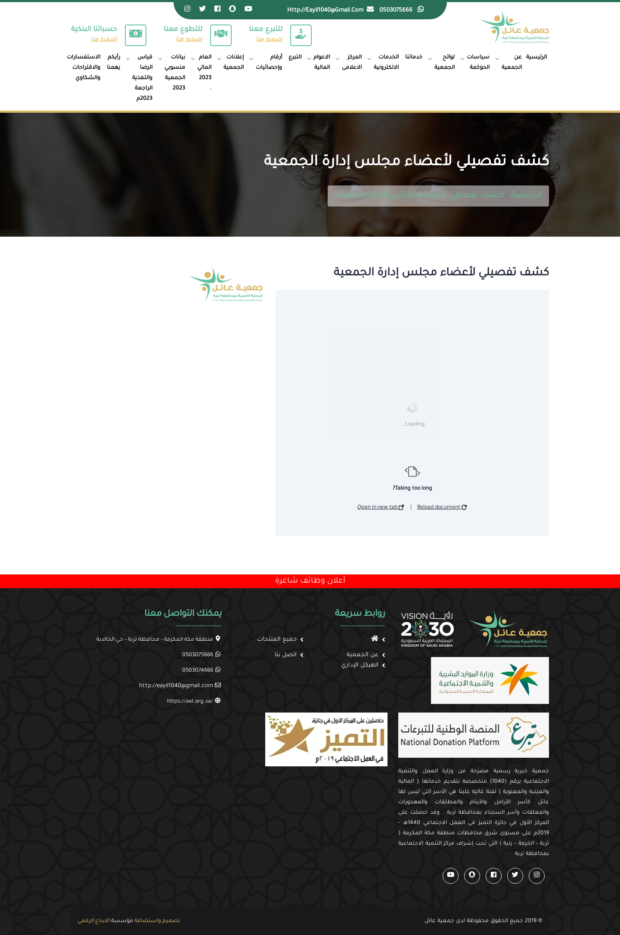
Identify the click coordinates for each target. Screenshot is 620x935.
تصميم (171, 921)
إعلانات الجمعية (233, 63)
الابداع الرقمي (94, 921)
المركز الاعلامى (352, 63)
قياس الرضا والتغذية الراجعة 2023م (142, 78)
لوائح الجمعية (444, 63)
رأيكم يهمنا (113, 63)
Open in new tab (380, 508)
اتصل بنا (286, 655)
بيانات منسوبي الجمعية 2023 (174, 73)
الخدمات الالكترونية (386, 63)
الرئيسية (536, 58)
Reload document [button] (442, 508)
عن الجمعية (512, 63)
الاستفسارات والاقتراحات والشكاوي (83, 68)
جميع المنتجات (277, 639)
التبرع (294, 58)
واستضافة (147, 921)
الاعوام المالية (321, 63)
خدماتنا (413, 58)
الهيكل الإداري (359, 665)
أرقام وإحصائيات (269, 63)
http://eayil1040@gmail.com (176, 686)
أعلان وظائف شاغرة (310, 581)
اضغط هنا (104, 40)
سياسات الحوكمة (478, 63)
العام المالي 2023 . (204, 73)
